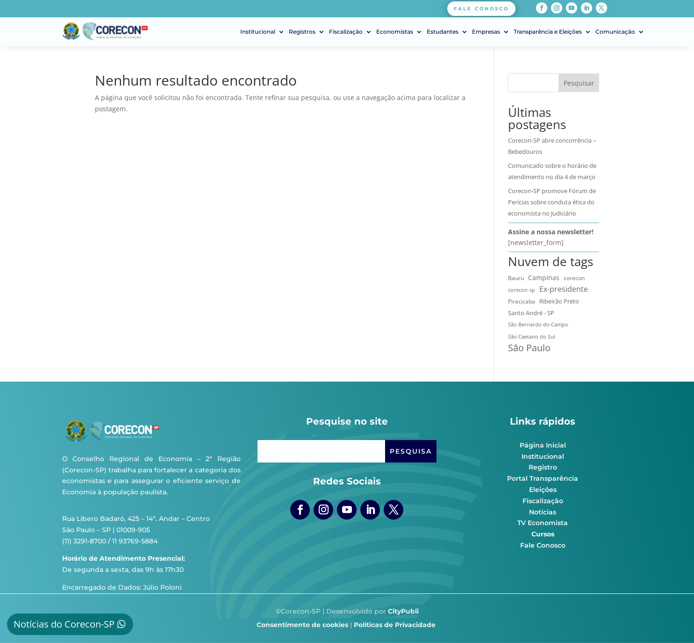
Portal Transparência (542, 478)
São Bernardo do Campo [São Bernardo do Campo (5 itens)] (538, 324)
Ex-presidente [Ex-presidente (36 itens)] (563, 289)
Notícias (542, 512)
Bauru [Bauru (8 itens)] (516, 278)
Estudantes (442, 32)
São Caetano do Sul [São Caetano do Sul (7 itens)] (531, 336)
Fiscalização (346, 32)
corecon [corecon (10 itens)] (574, 278)
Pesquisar (579, 83)
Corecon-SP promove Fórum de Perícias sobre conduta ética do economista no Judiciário (552, 202)
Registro (543, 467)
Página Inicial (543, 445)
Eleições (543, 489)
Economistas (394, 32)
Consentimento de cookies (302, 625)
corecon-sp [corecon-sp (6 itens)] (521, 289)
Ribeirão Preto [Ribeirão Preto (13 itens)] (559, 301)
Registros (302, 32)
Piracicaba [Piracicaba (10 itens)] (521, 301)
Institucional (257, 32)
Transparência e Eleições (548, 32)
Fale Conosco (542, 545)
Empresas (486, 32)
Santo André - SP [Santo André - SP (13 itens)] (531, 313)
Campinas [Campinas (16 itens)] (543, 278)
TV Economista (542, 523)
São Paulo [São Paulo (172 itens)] (529, 348)
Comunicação (615, 32)
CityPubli (403, 611)
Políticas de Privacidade (395, 625)
